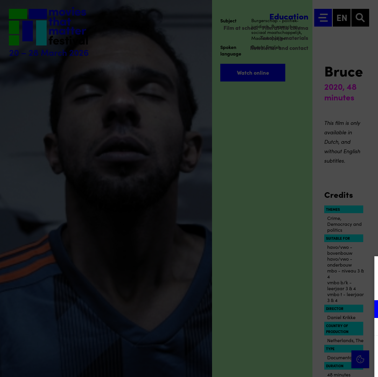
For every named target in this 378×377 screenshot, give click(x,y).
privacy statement (304, 290)
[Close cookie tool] (369, 267)
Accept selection (328, 366)
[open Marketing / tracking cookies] (368, 327)
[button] (322, 309)
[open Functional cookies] (368, 309)
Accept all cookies (328, 349)
